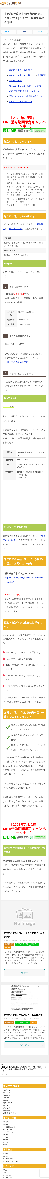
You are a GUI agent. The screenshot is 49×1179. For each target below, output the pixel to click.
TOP (23, 1068)
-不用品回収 (6, 1122)
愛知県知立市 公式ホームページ (24, 91)
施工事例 (5, 1100)
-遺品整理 (5, 1124)
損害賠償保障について (9, 1110)
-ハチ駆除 (5, 1137)
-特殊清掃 (5, 1134)
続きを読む (32, 972)
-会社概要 (5, 1153)
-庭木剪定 (5, 1142)
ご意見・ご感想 (7, 1103)
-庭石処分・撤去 (7, 1129)
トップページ (6, 1090)
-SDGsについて (7, 1172)
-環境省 (5, 1170)
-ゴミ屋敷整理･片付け (9, 1127)
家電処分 (34, 944)
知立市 (7, 947)
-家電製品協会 (7, 1175)
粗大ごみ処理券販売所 (17, 362)
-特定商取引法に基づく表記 (11, 1161)
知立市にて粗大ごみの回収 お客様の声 (23, 1015)
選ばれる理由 (6, 1095)
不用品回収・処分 (22, 944)
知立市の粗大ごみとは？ (20, 70)
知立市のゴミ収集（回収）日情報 (25, 86)
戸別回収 (42, 75)
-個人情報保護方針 (8, 1158)
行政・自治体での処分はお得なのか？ (27, 96)
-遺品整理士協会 (7, 1177)
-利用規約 (5, 1156)
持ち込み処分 (15, 81)
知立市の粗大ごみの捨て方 (21, 75)
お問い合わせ (6, 1108)
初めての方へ (6, 1092)
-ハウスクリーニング (9, 1132)
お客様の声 (9, 944)
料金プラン (6, 1105)
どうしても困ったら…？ (20, 101)
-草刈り (5, 1145)
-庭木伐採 (5, 1139)
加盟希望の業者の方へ (9, 1113)
